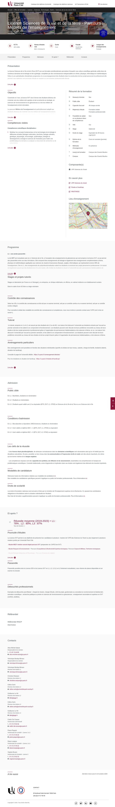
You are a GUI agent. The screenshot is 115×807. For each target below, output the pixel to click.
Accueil (10, 10)
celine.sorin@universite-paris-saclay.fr (21, 689)
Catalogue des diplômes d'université (41, 4)
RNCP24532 (74, 191)
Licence (29, 10)
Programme (26, 57)
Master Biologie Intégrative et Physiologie (22, 553)
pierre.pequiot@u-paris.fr (17, 737)
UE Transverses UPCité (81, 4)
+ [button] (70, 205)
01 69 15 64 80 (14, 652)
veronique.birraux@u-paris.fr (18, 663)
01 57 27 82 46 (14, 724)
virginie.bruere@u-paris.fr (17, 759)
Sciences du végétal (48, 553)
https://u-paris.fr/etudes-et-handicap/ (48, 359)
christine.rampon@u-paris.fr (18, 680)
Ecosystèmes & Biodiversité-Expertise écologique (52, 549)
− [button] (70, 207)
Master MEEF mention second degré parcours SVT (24, 545)
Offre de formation (20, 10)
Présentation (12, 57)
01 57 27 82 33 (14, 757)
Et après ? (55, 57)
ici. (55, 476)
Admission (40, 57)
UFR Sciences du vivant (78, 183)
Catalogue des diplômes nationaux (63, 4)
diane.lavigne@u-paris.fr (17, 748)
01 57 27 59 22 (14, 746)
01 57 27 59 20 (14, 735)
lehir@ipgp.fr (13, 698)
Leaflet (91, 228)
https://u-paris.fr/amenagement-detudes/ (47, 355)
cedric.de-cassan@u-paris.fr (18, 726)
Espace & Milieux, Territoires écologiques (87, 549)
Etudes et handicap (76, 187)
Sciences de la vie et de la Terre (66, 10)
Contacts (84, 57)
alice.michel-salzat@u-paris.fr (18, 654)
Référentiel (70, 57)
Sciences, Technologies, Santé (44, 10)
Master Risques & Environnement (19, 549)
